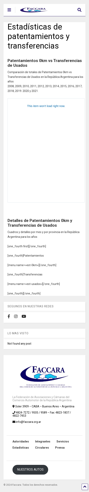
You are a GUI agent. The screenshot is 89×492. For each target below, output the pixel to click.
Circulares (42, 447)
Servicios (62, 441)
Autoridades (20, 441)
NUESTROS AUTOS (30, 469)
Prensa (60, 447)
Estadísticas (20, 447)
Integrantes (42, 441)
